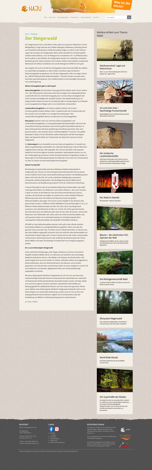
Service (95, 17)
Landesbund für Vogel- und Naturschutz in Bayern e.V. (101, 432)
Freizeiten (53, 437)
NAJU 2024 (24, 451)
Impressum (53, 440)
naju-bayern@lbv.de (31, 441)
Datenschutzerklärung (57, 442)
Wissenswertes (86, 17)
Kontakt (52, 433)
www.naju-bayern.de (32, 443)
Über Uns (52, 17)
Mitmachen (74, 17)
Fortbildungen (54, 439)
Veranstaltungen (62, 17)
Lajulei (53, 435)
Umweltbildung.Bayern (94, 438)
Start (45, 17)
